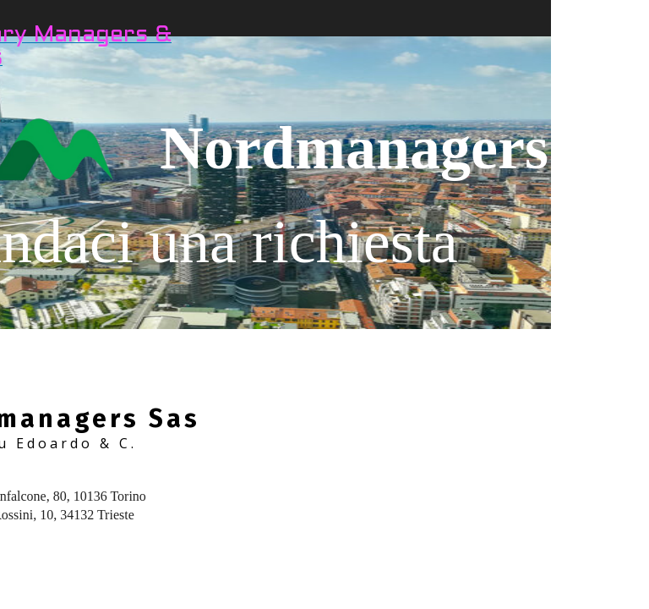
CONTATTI (590, 41)
